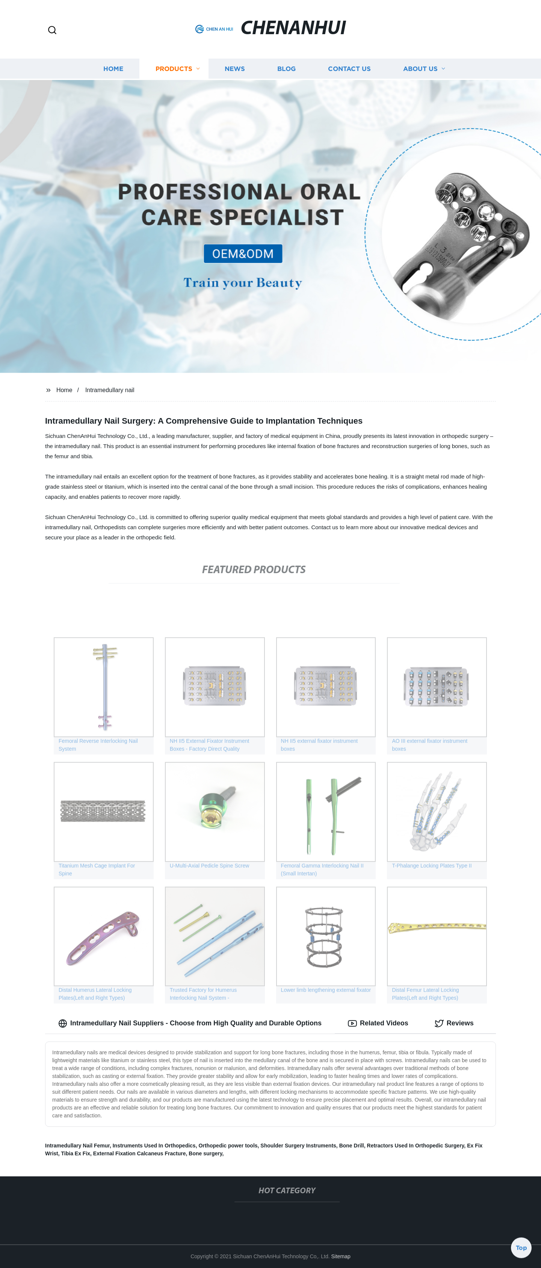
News (235, 67)
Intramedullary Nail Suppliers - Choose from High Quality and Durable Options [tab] (190, 1023)
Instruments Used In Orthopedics (154, 1146)
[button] (52, 30)
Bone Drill (351, 1146)
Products (174, 67)
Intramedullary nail (109, 390)
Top (521, 1248)
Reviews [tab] (454, 1023)
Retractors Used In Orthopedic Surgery (415, 1146)
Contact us (349, 67)
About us (420, 67)
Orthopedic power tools (227, 1146)
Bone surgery (205, 1153)
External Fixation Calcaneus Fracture (139, 1153)
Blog (286, 67)
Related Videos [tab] (378, 1023)
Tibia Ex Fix (76, 1153)
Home (113, 67)
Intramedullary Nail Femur (77, 1146)
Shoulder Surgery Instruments (298, 1146)
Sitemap (340, 1256)
